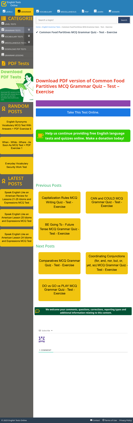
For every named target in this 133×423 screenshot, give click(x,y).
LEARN (98, 11)
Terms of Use (109, 420)
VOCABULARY (44, 11)
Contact (95, 420)
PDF (85, 11)
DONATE (114, 11)
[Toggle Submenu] (28, 30)
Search (124, 20)
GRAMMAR (24, 11)
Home (38, 27)
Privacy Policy (125, 420)
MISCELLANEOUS (66, 11)
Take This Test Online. (83, 112)
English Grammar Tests (51, 27)
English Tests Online (17, 420)
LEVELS (7, 11)
